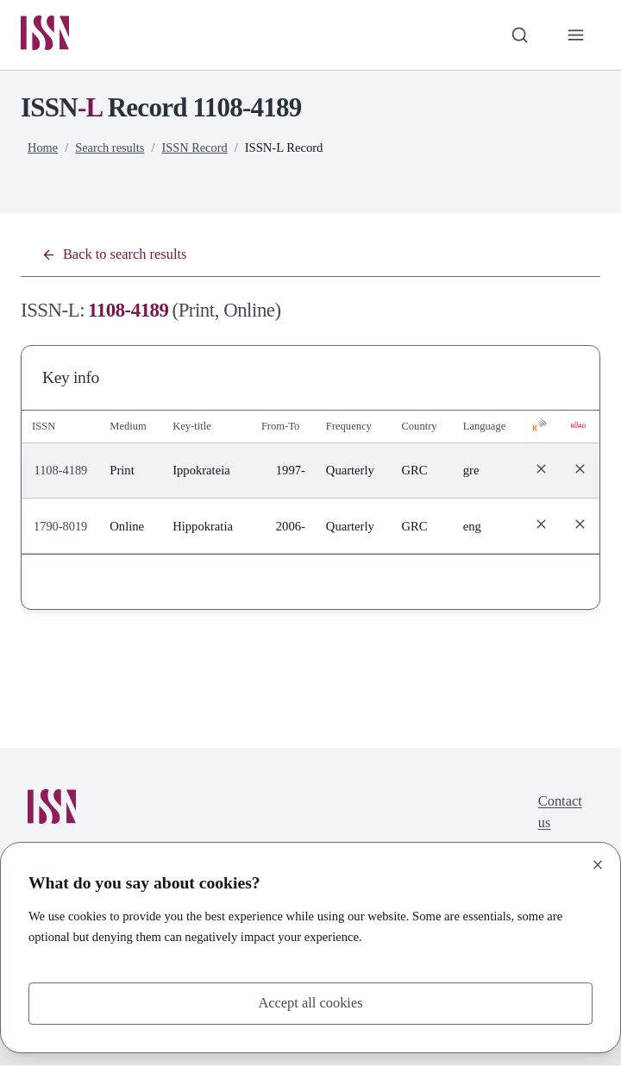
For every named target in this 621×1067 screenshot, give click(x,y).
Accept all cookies (311, 1003)
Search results (111, 148)
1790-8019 (61, 528)
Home (43, 148)
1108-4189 (61, 473)
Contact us (559, 814)
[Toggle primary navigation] (575, 35)
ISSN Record (196, 148)
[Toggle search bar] (518, 35)
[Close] (597, 864)
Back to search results (116, 256)
